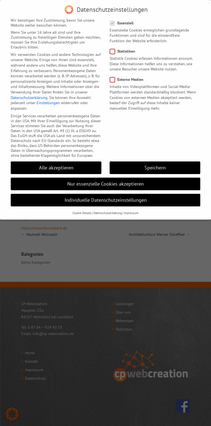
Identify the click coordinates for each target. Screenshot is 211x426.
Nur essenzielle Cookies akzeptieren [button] (105, 178)
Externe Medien (129, 74)
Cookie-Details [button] (82, 207)
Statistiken (125, 46)
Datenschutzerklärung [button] (107, 207)
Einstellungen (48, 97)
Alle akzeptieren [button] (56, 162)
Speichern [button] (155, 162)
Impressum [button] (131, 207)
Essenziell (124, 17)
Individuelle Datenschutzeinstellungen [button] (106, 195)
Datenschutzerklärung (29, 92)
